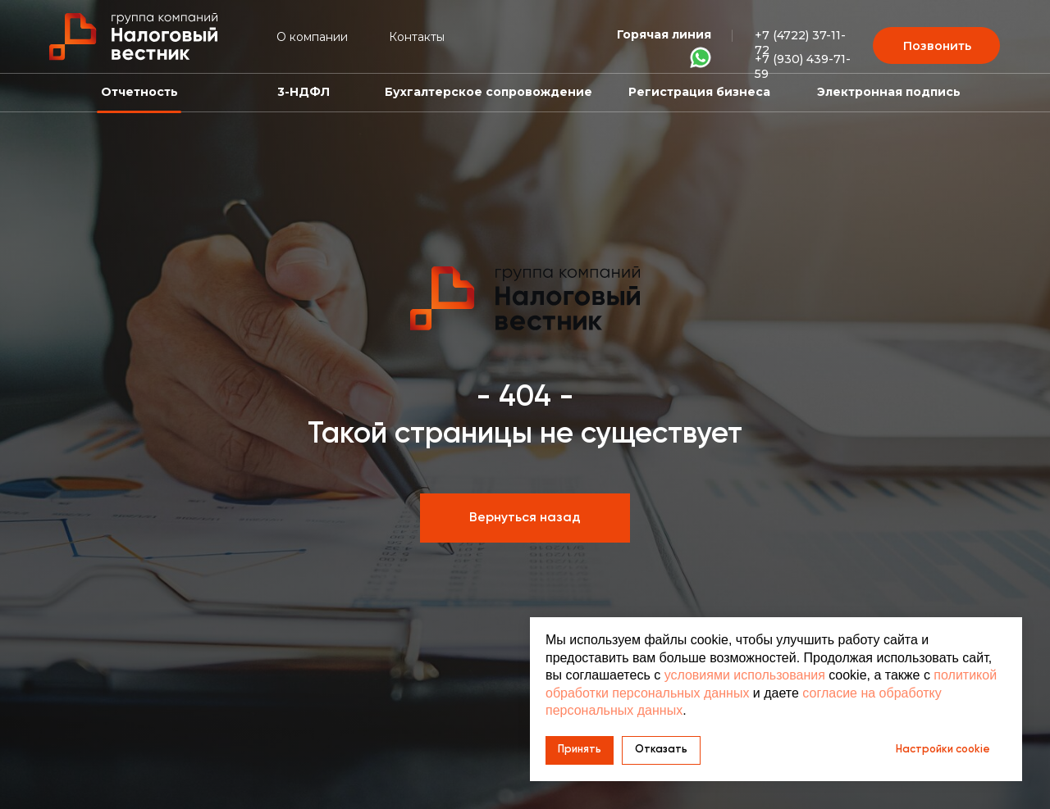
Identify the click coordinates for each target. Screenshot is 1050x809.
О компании (312, 37)
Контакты (417, 37)
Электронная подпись (889, 91)
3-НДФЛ (303, 91)
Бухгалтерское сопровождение (488, 91)
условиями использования (744, 675)
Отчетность (139, 91)
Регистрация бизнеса (699, 91)
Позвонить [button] (937, 46)
